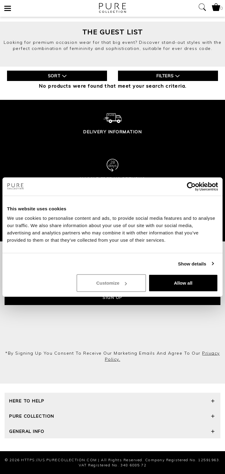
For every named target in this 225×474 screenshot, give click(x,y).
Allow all (183, 283)
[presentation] (112, 334)
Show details (192, 263)
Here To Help (112, 402)
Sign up (112, 297)
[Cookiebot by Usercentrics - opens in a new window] (191, 186)
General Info (112, 432)
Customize (111, 283)
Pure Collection (112, 417)
